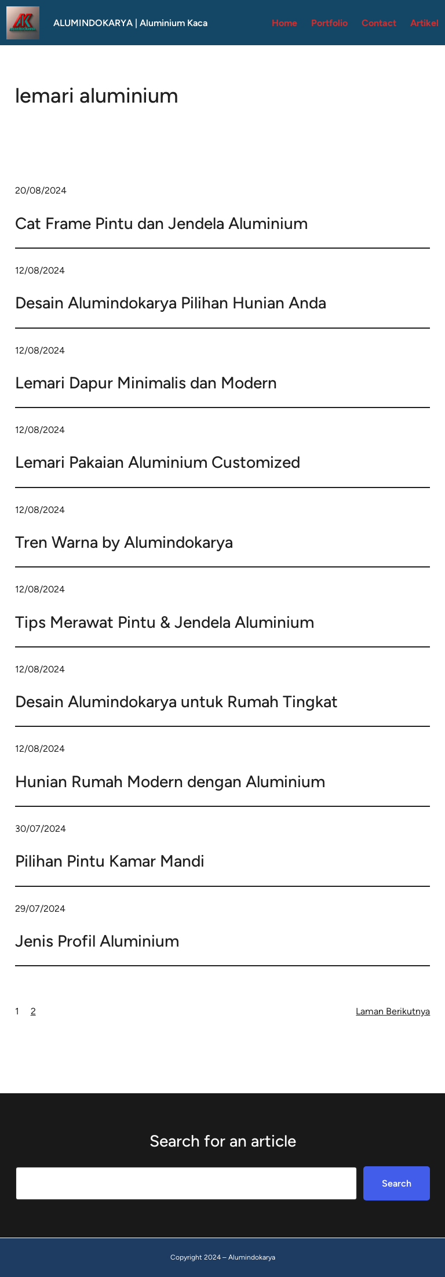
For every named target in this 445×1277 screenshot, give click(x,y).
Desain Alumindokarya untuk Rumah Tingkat (176, 701)
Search (396, 1183)
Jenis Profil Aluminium (97, 941)
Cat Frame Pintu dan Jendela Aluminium (161, 223)
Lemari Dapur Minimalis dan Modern (146, 382)
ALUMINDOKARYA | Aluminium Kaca (130, 22)
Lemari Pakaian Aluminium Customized (157, 462)
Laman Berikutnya (393, 1011)
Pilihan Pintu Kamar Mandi (110, 861)
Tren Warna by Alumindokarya (124, 542)
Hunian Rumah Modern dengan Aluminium (170, 781)
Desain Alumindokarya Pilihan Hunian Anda (170, 302)
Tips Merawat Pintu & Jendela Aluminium (164, 622)
